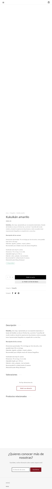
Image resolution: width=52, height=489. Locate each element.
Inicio (7, 213)
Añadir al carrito (30, 277)
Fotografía (12, 213)
